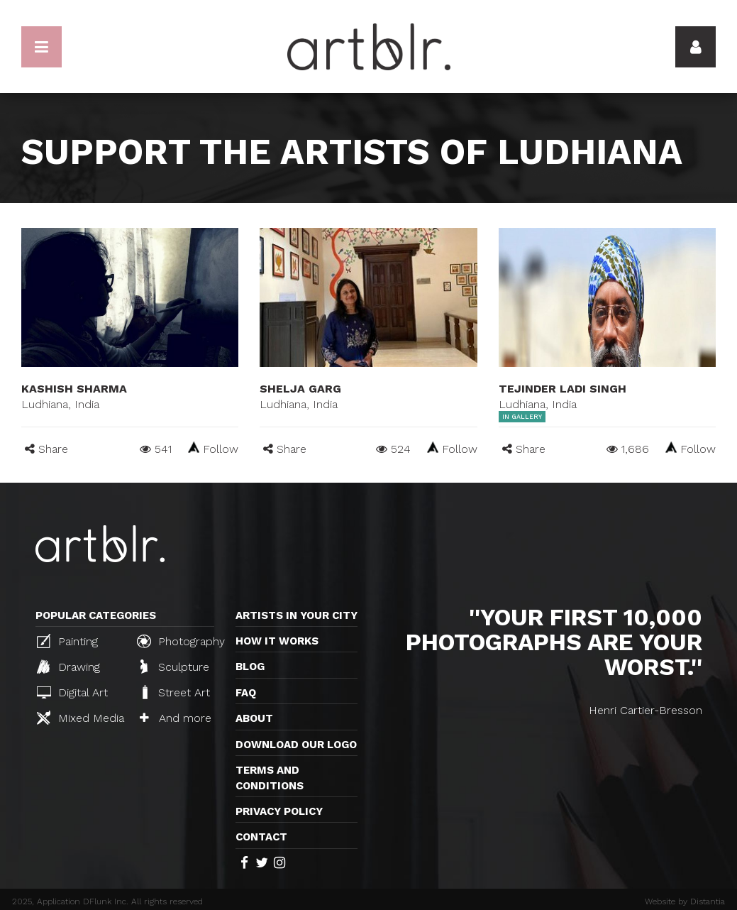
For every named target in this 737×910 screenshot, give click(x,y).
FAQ (245, 692)
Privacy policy (279, 811)
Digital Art (72, 692)
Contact (261, 836)
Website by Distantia (685, 901)
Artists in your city (296, 615)
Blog (250, 666)
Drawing (68, 666)
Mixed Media (80, 718)
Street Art (175, 692)
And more (175, 718)
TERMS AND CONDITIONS (269, 777)
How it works (276, 641)
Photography (181, 641)
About (254, 718)
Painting (67, 641)
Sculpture (174, 666)
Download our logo (296, 744)
